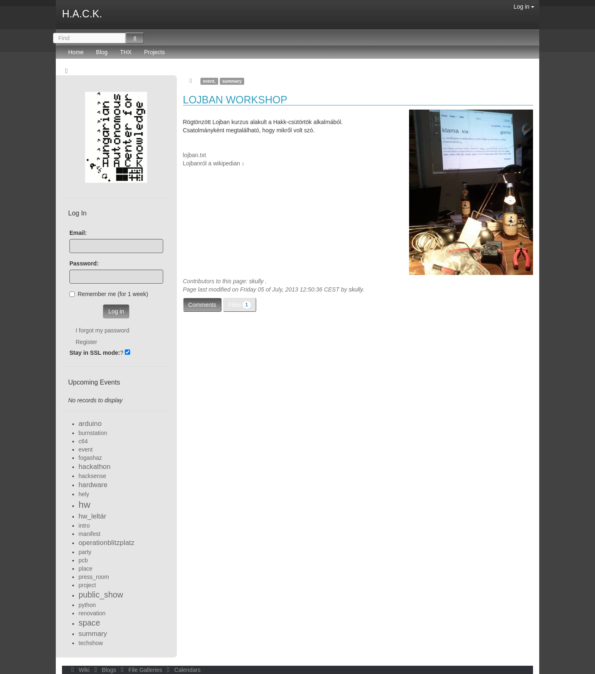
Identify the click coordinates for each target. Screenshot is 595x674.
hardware (93, 485)
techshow (91, 643)
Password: (84, 263)
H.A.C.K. (82, 13)
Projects (154, 52)
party (85, 552)
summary (232, 81)
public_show (101, 594)
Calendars (182, 670)
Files (239, 304)
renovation (92, 613)
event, (209, 81)
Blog (101, 52)
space (89, 622)
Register (86, 342)
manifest (89, 534)
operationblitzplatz (106, 543)
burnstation (93, 433)
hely (84, 494)
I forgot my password (102, 330)
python (87, 605)
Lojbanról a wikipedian (211, 163)
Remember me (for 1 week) (108, 294)
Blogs (104, 670)
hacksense (92, 476)
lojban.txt (194, 155)
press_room (94, 577)
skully (256, 281)
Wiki (79, 670)
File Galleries (141, 670)
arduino (90, 424)
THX (125, 52)
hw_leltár (92, 516)
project (87, 585)
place (85, 568)
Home (75, 52)
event (86, 449)
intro (84, 525)
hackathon (94, 467)
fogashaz (90, 457)
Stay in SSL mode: (94, 352)
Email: (78, 232)
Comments (202, 304)
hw (84, 505)
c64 (83, 441)
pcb (83, 560)
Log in (524, 6)
